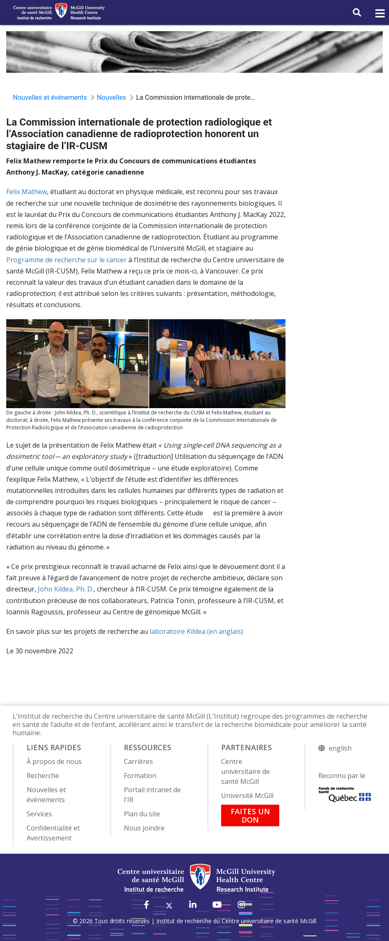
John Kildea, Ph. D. (66, 589)
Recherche (43, 775)
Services (39, 813)
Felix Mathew (26, 191)
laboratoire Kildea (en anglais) (196, 631)
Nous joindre (144, 828)
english (340, 748)
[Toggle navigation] (379, 13)
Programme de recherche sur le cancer (66, 259)
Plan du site (142, 813)
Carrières (138, 761)
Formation (140, 775)
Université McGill (247, 795)
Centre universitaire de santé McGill (245, 771)
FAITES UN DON (250, 815)
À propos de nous (54, 761)
